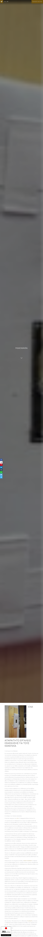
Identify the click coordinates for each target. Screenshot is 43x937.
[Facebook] (1, 460)
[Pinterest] (1, 465)
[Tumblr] (1, 470)
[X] (1, 462)
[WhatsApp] (1, 472)
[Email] (1, 474)
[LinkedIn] (1, 467)
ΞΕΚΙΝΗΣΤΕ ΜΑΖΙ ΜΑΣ (37, 1)
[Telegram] (1, 477)
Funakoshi (29, 920)
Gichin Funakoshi (28, 860)
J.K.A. (17, 818)
